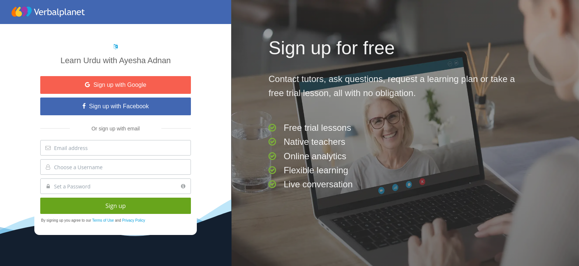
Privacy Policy (133, 220)
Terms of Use (103, 220)
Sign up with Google (115, 85)
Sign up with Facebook (115, 106)
